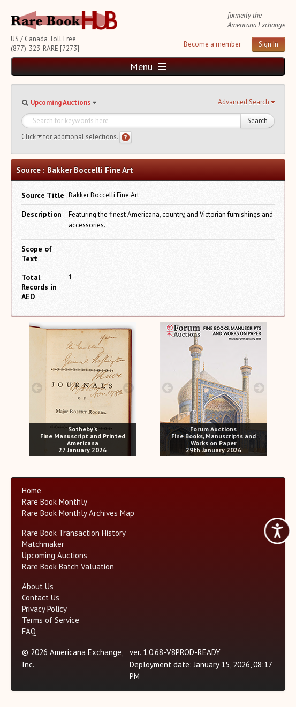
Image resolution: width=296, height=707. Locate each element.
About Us (38, 586)
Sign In (268, 44)
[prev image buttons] (36, 388)
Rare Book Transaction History (74, 533)
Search (257, 120)
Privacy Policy (44, 609)
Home (31, 490)
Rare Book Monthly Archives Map (78, 513)
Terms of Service (50, 620)
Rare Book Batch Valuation (68, 566)
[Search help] (125, 137)
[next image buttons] (128, 388)
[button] (246, 102)
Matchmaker (43, 544)
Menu (148, 66)
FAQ (29, 631)
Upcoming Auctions (60, 102)
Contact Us (40, 597)
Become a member (212, 44)
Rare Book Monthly (54, 502)
